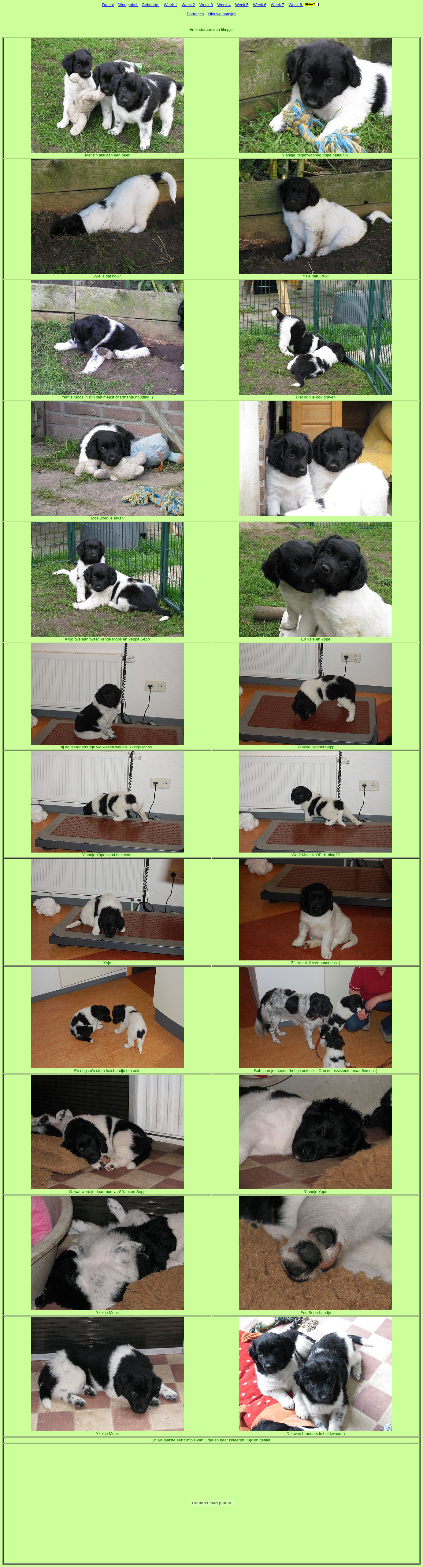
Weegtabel (128, 4)
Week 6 (259, 4)
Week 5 (242, 4)
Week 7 (277, 4)
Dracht (108, 4)
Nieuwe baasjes (222, 14)
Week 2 (188, 4)
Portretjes (195, 14)
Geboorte (150, 4)
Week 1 (170, 4)
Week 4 (224, 4)
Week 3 (206, 4)
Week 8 (296, 4)
